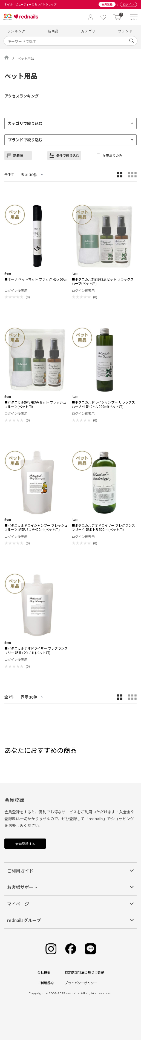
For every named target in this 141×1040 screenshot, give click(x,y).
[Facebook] (70, 949)
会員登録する (25, 843)
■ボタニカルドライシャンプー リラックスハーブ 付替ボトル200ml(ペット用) (103, 404)
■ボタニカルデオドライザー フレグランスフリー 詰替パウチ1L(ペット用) (36, 650)
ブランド (125, 31)
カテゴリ (88, 31)
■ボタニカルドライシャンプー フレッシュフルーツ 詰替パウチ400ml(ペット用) (36, 527)
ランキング (16, 31)
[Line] (90, 949)
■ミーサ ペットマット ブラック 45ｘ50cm (36, 279)
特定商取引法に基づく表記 (84, 972)
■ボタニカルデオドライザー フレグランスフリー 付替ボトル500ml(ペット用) (103, 527)
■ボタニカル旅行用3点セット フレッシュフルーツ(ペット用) (35, 404)
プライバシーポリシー (81, 982)
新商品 (53, 31)
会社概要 (43, 972)
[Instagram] (50, 949)
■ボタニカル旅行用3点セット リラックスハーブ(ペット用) (103, 281)
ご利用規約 (45, 982)
